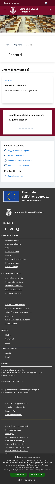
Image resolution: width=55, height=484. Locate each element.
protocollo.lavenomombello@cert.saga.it (22, 389)
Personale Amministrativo (15, 259)
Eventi (8, 357)
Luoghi (8, 353)
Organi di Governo (12, 240)
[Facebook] (5, 229)
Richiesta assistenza (13, 414)
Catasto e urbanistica (13, 289)
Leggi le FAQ (10, 410)
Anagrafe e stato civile (14, 278)
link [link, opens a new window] (50, 470)
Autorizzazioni (11, 323)
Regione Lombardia (11, 2)
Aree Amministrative (13, 244)
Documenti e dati (12, 262)
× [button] (52, 456)
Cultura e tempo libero (14, 282)
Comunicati (9, 338)
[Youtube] (11, 229)
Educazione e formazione (15, 304)
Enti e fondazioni (12, 251)
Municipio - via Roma (15, 85)
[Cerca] (50, 10)
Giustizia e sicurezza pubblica (17, 308)
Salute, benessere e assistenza (17, 319)
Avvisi (7, 342)
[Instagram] (17, 229)
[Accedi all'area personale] (46, 3)
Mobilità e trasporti (13, 293)
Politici (8, 255)
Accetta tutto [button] (18, 475)
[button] (27, 480)
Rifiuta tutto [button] (36, 475)
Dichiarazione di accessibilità (16, 437)
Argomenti (18, 44)
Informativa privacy (13, 429)
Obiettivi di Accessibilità (15, 444)
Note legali (9, 433)
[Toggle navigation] (4, 10)
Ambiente (9, 316)
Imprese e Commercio (14, 285)
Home (8, 44)
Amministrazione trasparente (17, 426)
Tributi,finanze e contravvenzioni (18, 312)
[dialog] (27, 468)
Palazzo (8, 80)
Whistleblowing (11, 266)
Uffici (7, 247)
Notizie (8, 335)
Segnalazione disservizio (15, 407)
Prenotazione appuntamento (16, 403)
